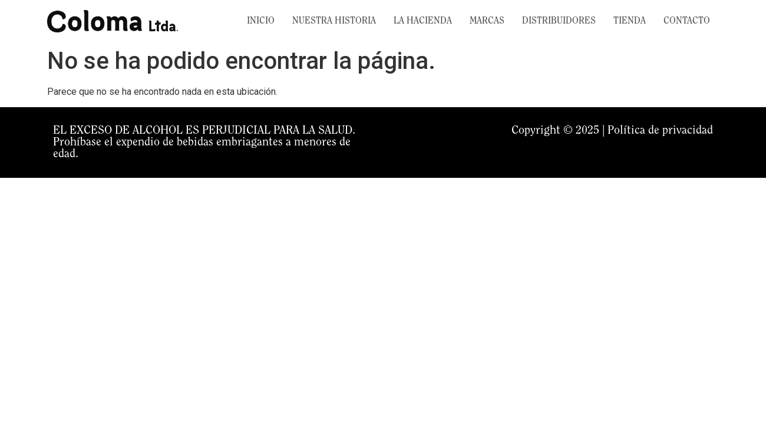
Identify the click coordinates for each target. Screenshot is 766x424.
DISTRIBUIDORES (559, 21)
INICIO (261, 21)
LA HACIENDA (423, 21)
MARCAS (487, 21)
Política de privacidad (660, 131)
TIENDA (629, 21)
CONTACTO (686, 21)
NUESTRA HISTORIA (334, 21)
